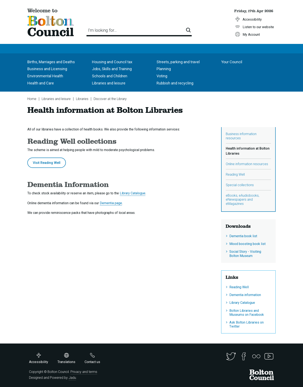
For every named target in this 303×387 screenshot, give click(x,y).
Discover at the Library (110, 99)
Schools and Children (109, 76)
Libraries (82, 99)
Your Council (231, 62)
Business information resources (241, 136)
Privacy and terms (83, 372)
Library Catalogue (132, 193)
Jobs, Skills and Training (112, 69)
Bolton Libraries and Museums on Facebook (246, 313)
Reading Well (235, 174)
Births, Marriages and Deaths (51, 62)
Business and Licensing (47, 69)
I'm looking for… (102, 30)
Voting (162, 76)
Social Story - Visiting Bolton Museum (245, 254)
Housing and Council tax (112, 62)
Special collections (240, 185)
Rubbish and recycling (175, 83)
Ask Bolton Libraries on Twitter (246, 324)
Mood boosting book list (247, 244)
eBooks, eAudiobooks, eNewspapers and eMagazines (242, 199)
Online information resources (247, 164)
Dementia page (111, 203)
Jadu (72, 378)
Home (31, 99)
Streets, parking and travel (178, 62)
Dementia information (245, 295)
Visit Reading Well (46, 163)
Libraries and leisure (108, 83)
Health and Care (40, 83)
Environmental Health (45, 76)
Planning (164, 69)
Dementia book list (243, 236)
